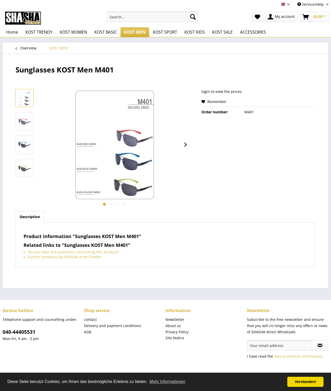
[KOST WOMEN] (73, 32)
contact (90, 319)
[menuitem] (152, 17)
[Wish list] (257, 17)
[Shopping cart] (314, 17)
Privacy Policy (177, 331)
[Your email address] (279, 345)
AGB (87, 331)
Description (30, 216)
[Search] (192, 17)
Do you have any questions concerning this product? (71, 251)
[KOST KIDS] (194, 32)
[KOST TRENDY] (39, 32)
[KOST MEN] (135, 32)
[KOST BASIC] (106, 32)
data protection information (298, 356)
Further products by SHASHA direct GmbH (62, 256)
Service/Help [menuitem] (311, 4)
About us (173, 325)
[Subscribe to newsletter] (320, 345)
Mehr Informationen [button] (167, 381)
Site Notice (175, 337)
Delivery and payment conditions (112, 325)
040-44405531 (19, 332)
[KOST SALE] (222, 32)
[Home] (12, 32)
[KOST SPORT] (165, 32)
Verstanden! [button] (305, 382)
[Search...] (152, 17)
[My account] (281, 17)
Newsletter (175, 319)
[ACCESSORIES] (253, 32)
